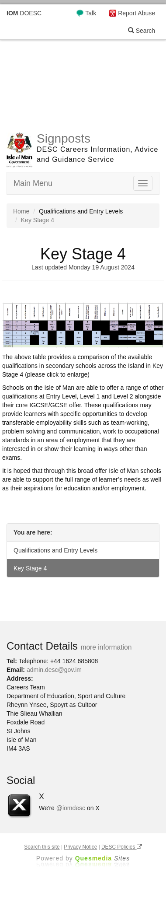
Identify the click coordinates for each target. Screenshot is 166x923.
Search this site (41, 847)
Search (141, 30)
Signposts (63, 138)
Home (21, 211)
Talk (90, 13)
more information (105, 647)
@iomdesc (70, 807)
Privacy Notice (80, 847)
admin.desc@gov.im (54, 669)
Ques (102, 858)
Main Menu (33, 183)
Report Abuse (136, 13)
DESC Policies (121, 847)
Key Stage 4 (30, 568)
